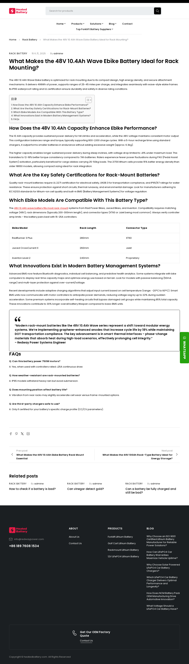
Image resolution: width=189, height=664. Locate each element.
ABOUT (73, 528)
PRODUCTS (115, 528)
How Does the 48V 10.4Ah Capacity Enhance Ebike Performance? (50, 104)
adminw (58, 53)
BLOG (150, 528)
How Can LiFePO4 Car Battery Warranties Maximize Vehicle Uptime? (162, 555)
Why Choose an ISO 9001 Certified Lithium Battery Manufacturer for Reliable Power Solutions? (162, 541)
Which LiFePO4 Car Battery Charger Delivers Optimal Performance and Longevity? (162, 581)
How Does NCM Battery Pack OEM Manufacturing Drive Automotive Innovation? (163, 596)
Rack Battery (29, 39)
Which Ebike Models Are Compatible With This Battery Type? (48, 112)
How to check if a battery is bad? (32, 489)
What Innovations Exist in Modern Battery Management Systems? (52, 115)
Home (12, 39)
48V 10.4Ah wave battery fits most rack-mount (41, 208)
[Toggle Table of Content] (87, 100)
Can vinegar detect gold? (85, 489)
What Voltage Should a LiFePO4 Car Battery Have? (162, 607)
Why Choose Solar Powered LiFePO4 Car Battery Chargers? (163, 568)
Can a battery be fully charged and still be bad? (150, 490)
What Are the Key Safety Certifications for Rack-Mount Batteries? (52, 108)
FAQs (16, 119)
